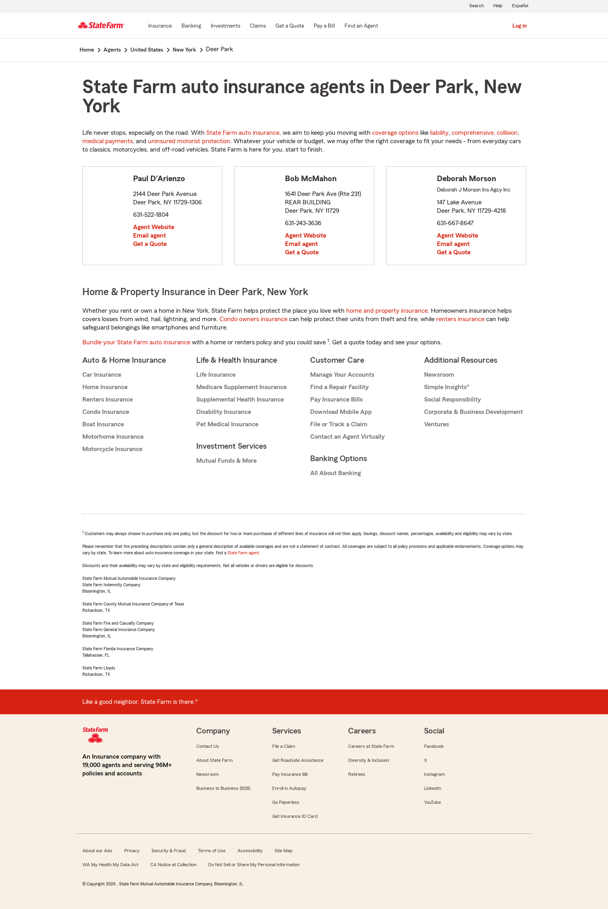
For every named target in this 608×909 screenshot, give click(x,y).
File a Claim (283, 746)
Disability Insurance (223, 412)
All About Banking (335, 473)
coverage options (395, 133)
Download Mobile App (341, 412)
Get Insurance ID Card (295, 816)
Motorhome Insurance (113, 437)
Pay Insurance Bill (289, 774)
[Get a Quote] (290, 26)
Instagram (434, 774)
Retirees (356, 774)
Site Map (284, 850)
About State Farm (214, 760)
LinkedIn (432, 788)
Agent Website (153, 227)
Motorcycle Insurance (112, 449)
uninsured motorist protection (189, 141)
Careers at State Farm (371, 746)
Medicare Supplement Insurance (241, 387)
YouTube (432, 802)
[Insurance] (160, 26)
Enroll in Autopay (289, 788)
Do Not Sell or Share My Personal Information (253, 864)
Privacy (132, 850)
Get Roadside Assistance (297, 760)
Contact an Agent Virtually (347, 437)
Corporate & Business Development (473, 412)
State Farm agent (243, 552)
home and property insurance (387, 311)
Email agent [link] (149, 235)
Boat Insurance (103, 424)
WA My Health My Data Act (110, 864)
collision (507, 133)
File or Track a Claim (338, 424)
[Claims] (258, 26)
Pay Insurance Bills (336, 399)
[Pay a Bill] (324, 26)
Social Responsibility (452, 399)
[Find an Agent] (361, 26)
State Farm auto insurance (242, 133)
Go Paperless (285, 802)
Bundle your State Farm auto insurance (136, 342)
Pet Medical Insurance (227, 424)
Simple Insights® (446, 387)
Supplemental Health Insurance (240, 399)
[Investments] (225, 26)
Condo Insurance (105, 412)
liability (439, 133)
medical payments (107, 141)
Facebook (434, 746)
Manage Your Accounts (342, 375)
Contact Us (207, 746)
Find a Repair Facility (339, 387)
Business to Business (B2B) (223, 788)
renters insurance (460, 319)
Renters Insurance (107, 399)
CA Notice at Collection (173, 864)
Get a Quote (150, 244)
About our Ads (97, 850)
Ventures (436, 424)
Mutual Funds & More (226, 460)
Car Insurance (101, 375)
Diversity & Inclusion (368, 760)
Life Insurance (215, 375)
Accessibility (250, 850)
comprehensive (473, 133)
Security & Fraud (169, 850)
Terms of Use (211, 850)
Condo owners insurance (253, 319)
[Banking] (191, 26)
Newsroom (439, 375)
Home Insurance (105, 387)
